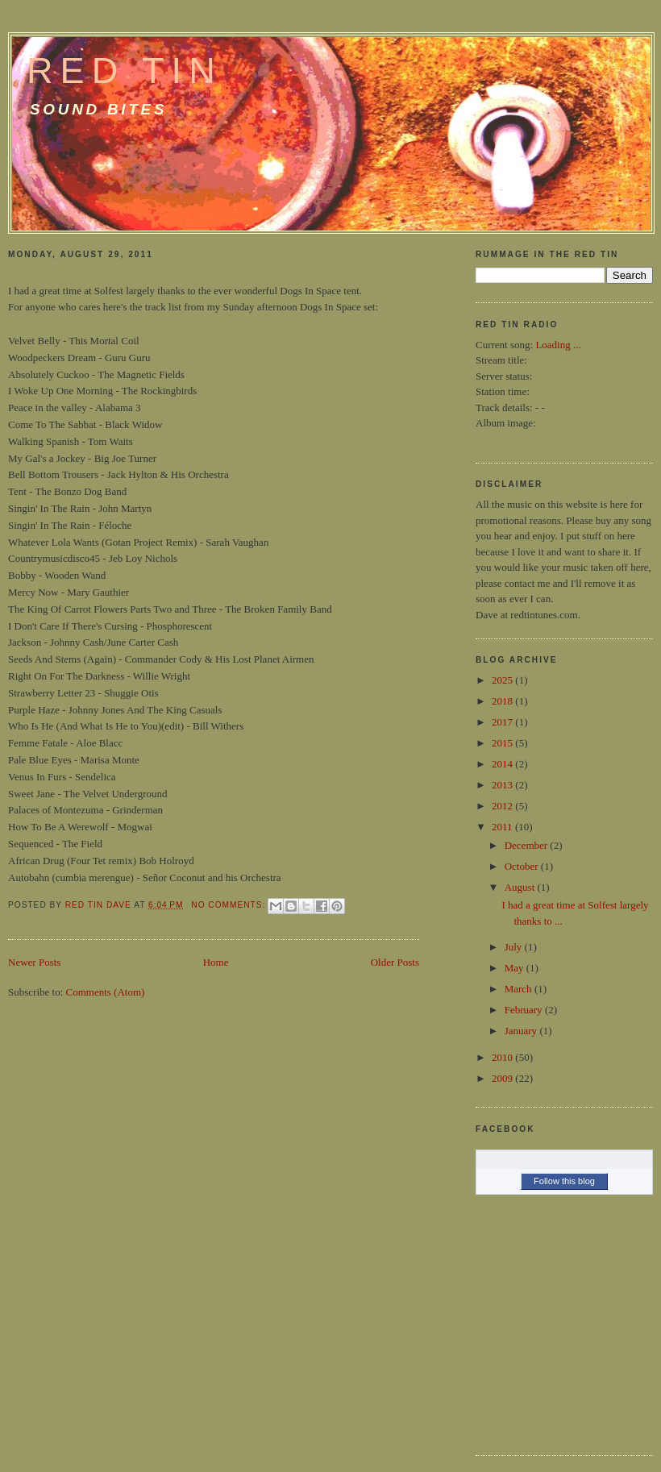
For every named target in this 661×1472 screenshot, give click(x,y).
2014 (503, 764)
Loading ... (557, 345)
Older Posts (395, 962)
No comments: (229, 904)
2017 (503, 722)
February (525, 1010)
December (528, 845)
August (521, 887)
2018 (503, 701)
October (523, 866)
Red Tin (124, 70)
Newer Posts (34, 962)
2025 (503, 680)
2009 (503, 1078)
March (519, 989)
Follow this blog (564, 1181)
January (522, 1031)
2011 (503, 827)
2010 (503, 1057)
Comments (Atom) (105, 992)
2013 (503, 785)
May (515, 968)
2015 (503, 743)
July (515, 947)
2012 (503, 806)
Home (216, 962)
